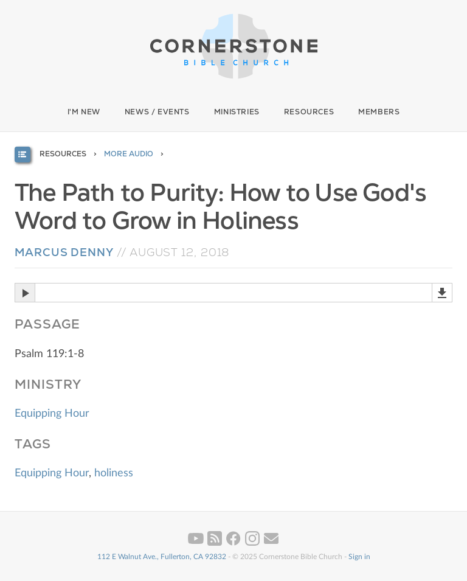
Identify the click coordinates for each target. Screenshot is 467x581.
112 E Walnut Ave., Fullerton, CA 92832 (161, 556)
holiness (113, 473)
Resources (309, 112)
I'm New (83, 112)
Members (379, 112)
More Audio (128, 154)
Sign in (359, 556)
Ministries (237, 112)
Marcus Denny (64, 252)
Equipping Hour (52, 413)
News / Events (157, 112)
